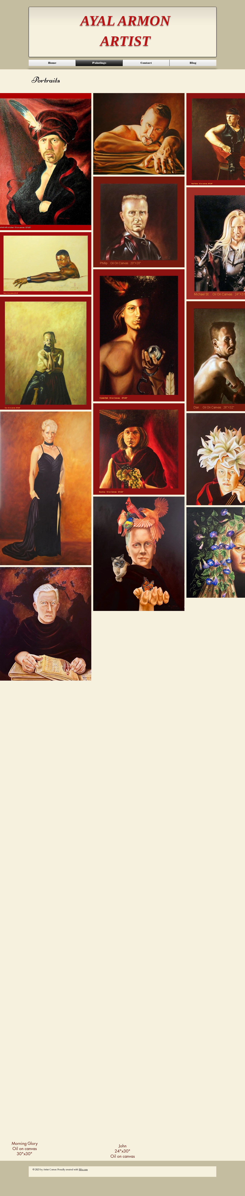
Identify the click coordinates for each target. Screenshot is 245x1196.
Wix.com (83, 1169)
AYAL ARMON (125, 21)
